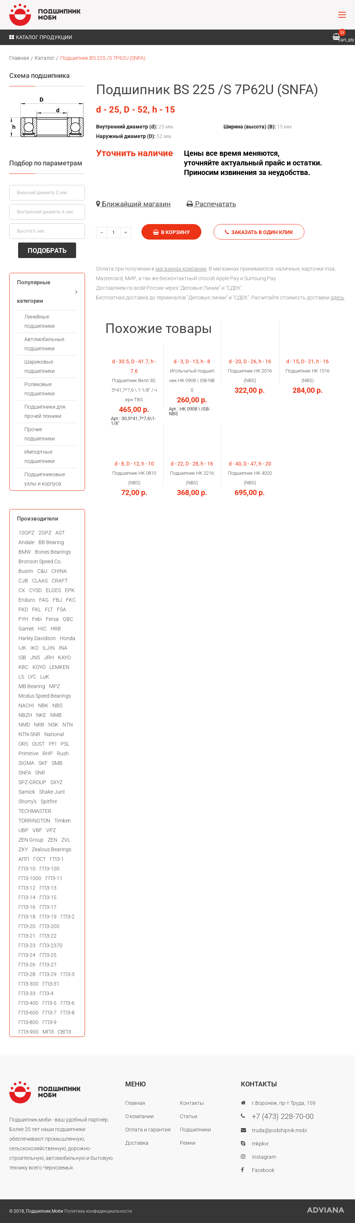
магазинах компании (181, 269)
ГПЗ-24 (26, 955)
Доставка (137, 1143)
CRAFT (60, 581)
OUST (38, 744)
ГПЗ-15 (48, 897)
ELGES (53, 590)
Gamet (26, 629)
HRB (56, 629)
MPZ (54, 686)
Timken (62, 821)
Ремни (187, 1143)
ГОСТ (39, 859)
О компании (139, 1116)
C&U (42, 571)
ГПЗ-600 (28, 1013)
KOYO (39, 667)
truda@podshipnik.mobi (279, 1130)
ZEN (52, 840)
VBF (37, 830)
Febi (37, 619)
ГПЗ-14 (26, 897)
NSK (53, 725)
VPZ (51, 830)
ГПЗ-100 (49, 869)
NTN (67, 725)
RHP (47, 753)
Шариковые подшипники (39, 366)
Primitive (28, 753)
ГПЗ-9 (49, 1022)
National (54, 734)
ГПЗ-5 (49, 1003)
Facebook (263, 1170)
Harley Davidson (37, 638)
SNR (40, 773)
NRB (39, 725)
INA (63, 648)
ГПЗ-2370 (51, 945)
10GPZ (26, 533)
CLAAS (40, 581)
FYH (23, 619)
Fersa (52, 619)
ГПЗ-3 (68, 974)
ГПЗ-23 (26, 945)
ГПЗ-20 (26, 926)
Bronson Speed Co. (40, 561)
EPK (70, 590)
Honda (67, 638)
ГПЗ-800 (28, 1022)
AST (60, 533)
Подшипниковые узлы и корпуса (44, 479)
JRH (49, 657)
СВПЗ (64, 1032)
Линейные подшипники (39, 321)
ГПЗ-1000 (29, 878)
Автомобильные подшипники (44, 343)
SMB (57, 763)
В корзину (171, 232)
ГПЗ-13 (48, 888)
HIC (42, 629)
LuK (44, 677)
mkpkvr (260, 1144)
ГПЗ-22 (48, 936)
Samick (26, 792)
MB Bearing (31, 686)
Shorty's (27, 801)
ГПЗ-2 (68, 917)
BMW (24, 552)
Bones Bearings (53, 552)
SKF (43, 763)
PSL (65, 744)
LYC (32, 677)
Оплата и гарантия (148, 1130)
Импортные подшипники (39, 456)
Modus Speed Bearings (44, 696)
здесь (337, 297)
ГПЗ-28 (26, 974)
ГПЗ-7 (49, 1013)
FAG (44, 600)
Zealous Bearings (51, 849)
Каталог (45, 58)
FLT (49, 609)
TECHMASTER (34, 811)
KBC (23, 667)
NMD (24, 725)
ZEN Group (31, 840)
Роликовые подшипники (39, 388)
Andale (26, 542)
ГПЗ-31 (50, 984)
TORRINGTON (34, 821)
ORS (23, 744)
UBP (23, 830)
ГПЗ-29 (48, 974)
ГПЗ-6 (68, 1003)
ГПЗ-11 (53, 878)
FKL (36, 609)
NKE (41, 715)
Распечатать (211, 204)
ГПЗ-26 (26, 965)
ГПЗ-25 (48, 955)
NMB (56, 715)
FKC (71, 600)
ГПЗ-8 (68, 1013)
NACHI (26, 705)
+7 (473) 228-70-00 (283, 1116)
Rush (63, 753)
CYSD (35, 590)
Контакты (192, 1103)
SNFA (24, 773)
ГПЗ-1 (57, 859)
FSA (61, 609)
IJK (22, 648)
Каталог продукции (40, 37)
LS (21, 677)
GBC (68, 619)
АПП (23, 859)
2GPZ (44, 533)
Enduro (26, 600)
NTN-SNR (29, 734)
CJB (23, 581)
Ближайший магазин (133, 204)
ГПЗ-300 (28, 984)
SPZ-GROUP (32, 782)
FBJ (57, 600)
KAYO (64, 657)
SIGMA (26, 763)
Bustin (25, 571)
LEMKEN (59, 667)
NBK (43, 705)
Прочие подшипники (39, 434)
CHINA (59, 571)
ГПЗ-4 (47, 993)
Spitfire (49, 801)
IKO (34, 648)
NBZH (25, 715)
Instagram (264, 1157)
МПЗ (48, 1032)
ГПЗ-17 (48, 907)
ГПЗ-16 (26, 907)
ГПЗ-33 (26, 993)
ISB (22, 657)
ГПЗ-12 (26, 888)
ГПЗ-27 (48, 965)
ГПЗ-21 (26, 936)
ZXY (23, 849)
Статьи (188, 1116)
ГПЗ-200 (49, 926)
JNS (35, 657)
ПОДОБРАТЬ (47, 250)
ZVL (65, 840)
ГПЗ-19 (48, 917)
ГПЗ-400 (28, 1003)
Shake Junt (52, 792)
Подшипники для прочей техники (44, 411)
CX (21, 590)
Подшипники (195, 1130)
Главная (19, 58)
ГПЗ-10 (26, 869)
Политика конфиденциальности (98, 1211)
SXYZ (56, 782)
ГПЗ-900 (28, 1032)
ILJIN (48, 648)
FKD (23, 609)
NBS (57, 705)
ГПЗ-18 (26, 917)
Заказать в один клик (259, 232)
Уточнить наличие (134, 153)
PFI (53, 744)
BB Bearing (51, 542)
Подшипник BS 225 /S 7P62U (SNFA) (103, 58)
